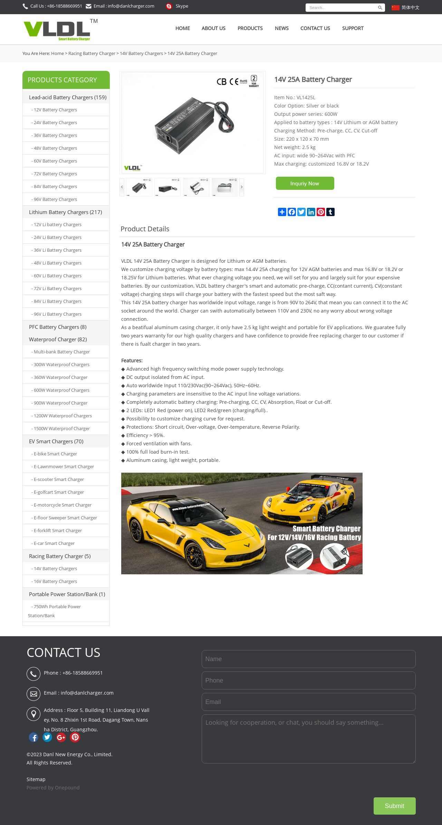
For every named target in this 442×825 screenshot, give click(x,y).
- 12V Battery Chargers (54, 109)
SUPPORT (353, 28)
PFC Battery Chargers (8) (57, 326)
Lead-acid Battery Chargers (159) (67, 97)
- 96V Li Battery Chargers (56, 314)
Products (250, 28)
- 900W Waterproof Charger (59, 403)
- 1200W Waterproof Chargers (61, 415)
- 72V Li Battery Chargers (56, 288)
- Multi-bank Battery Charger (60, 352)
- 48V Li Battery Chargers (56, 263)
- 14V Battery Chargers (54, 568)
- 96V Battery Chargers (54, 199)
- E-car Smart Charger (53, 543)
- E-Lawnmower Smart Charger (62, 466)
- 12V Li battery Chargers (56, 224)
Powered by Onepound (53, 787)
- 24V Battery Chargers (54, 122)
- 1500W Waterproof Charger (60, 428)
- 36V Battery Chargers (54, 135)
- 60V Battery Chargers (54, 161)
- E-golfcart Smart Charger (57, 492)
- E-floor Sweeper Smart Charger (64, 518)
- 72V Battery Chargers (54, 173)
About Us (213, 28)
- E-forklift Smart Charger (56, 530)
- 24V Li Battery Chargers (56, 237)
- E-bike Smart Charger (54, 454)
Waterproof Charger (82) (58, 339)
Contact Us (315, 28)
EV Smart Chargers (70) (56, 441)
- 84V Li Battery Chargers (56, 301)
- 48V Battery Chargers (54, 148)
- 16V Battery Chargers (54, 581)
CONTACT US (63, 652)
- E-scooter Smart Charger (57, 479)
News (282, 28)
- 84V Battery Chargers (54, 186)
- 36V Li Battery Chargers (56, 250)
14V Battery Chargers (141, 53)
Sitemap (36, 779)
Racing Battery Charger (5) (59, 556)
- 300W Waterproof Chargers (60, 364)
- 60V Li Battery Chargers (56, 275)
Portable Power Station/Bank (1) (67, 594)
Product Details (145, 228)
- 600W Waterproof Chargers (60, 390)
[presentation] (363, 780)
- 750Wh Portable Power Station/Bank (54, 611)
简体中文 (411, 7)
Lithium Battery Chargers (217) (65, 211)
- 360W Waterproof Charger (59, 377)
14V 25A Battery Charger (192, 53)
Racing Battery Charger (91, 53)
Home (182, 28)
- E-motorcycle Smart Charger (61, 505)
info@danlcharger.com (87, 692)
